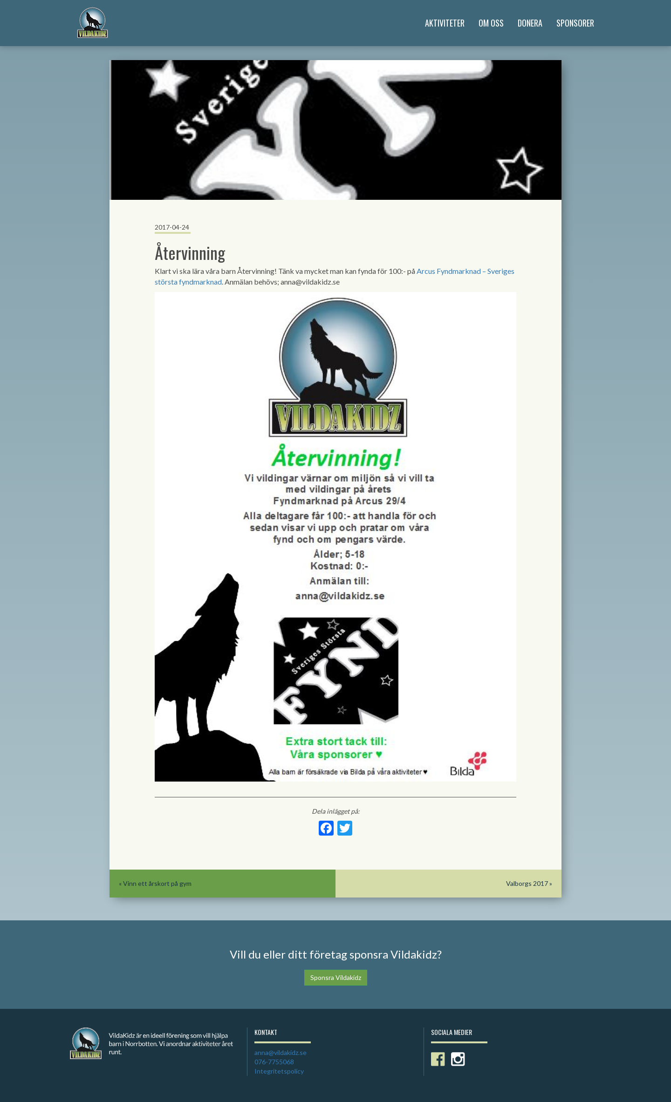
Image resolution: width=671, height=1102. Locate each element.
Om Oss (491, 23)
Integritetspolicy (279, 1071)
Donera (530, 23)
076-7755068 (274, 1062)
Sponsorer (575, 23)
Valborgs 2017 (527, 883)
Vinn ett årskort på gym (157, 883)
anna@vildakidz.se (280, 1052)
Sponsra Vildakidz (335, 977)
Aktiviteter (445, 23)
